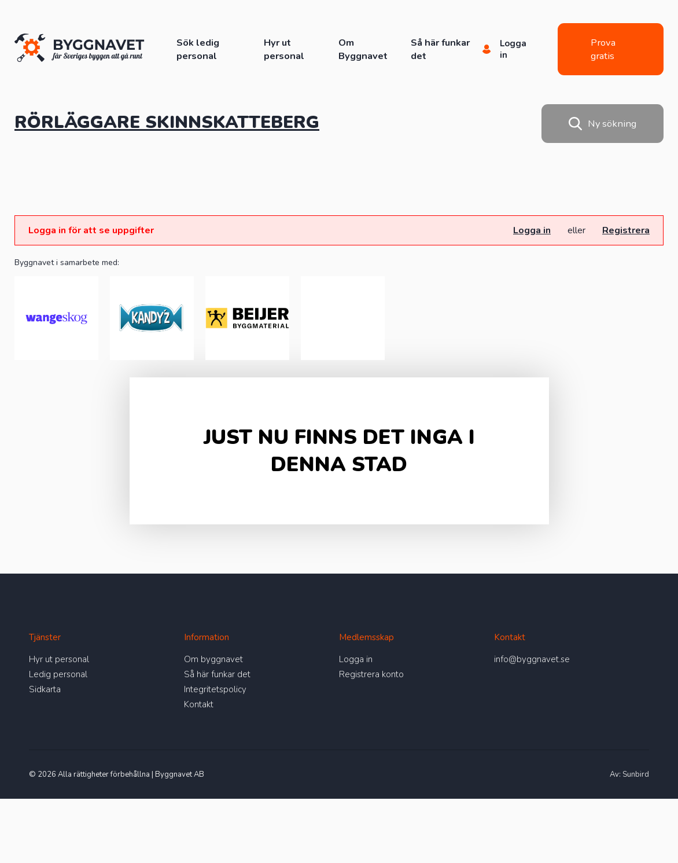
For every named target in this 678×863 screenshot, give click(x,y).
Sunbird (635, 774)
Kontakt (198, 704)
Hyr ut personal (284, 49)
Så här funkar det (217, 674)
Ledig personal (58, 674)
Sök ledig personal (197, 49)
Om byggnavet (213, 659)
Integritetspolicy (215, 689)
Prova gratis (603, 49)
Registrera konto (371, 674)
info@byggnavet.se (532, 659)
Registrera (626, 230)
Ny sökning (602, 123)
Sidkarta (45, 689)
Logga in (532, 230)
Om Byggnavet (363, 49)
